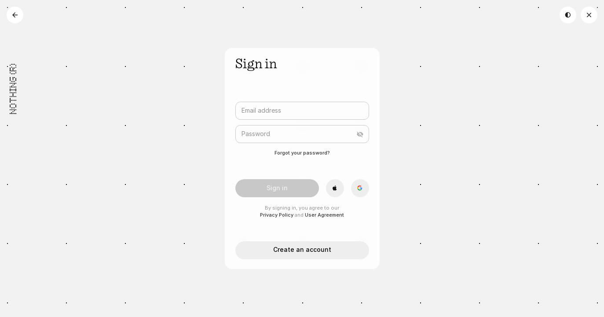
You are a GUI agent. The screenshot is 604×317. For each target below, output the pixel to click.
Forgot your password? (302, 153)
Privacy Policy (276, 215)
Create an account (302, 249)
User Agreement (324, 215)
